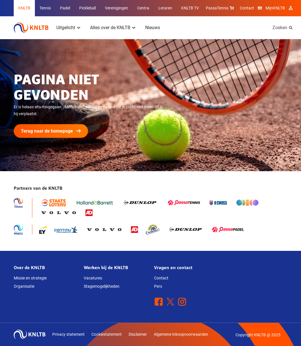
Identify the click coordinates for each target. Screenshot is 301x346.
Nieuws (152, 27)
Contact (247, 8)
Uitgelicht (65, 27)
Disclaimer (138, 334)
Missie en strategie (30, 278)
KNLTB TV (190, 8)
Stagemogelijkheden (101, 286)
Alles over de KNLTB (110, 27)
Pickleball (87, 8)
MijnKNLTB (275, 8)
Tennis (45, 8)
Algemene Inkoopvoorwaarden (181, 334)
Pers (158, 286)
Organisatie (24, 286)
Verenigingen (116, 8)
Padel (65, 8)
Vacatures (93, 278)
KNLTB (24, 8)
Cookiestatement (106, 334)
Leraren (165, 8)
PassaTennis (220, 8)
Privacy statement (68, 334)
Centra (143, 8)
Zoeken (279, 27)
